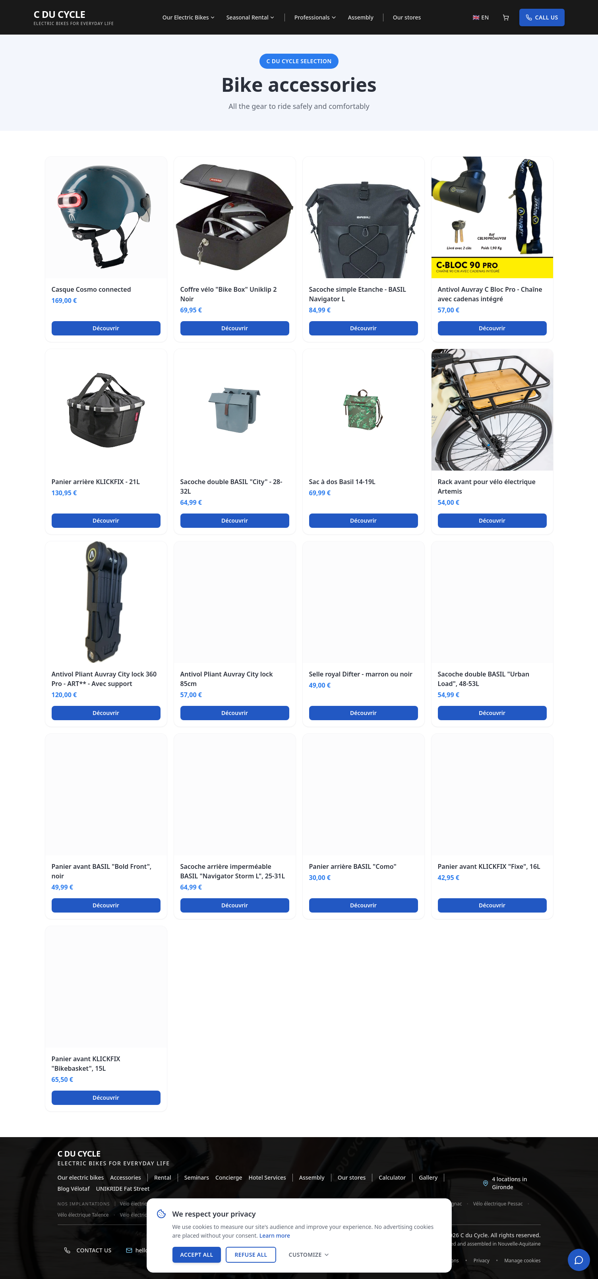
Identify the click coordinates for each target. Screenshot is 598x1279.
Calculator (392, 1177)
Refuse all (250, 1254)
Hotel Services (267, 1177)
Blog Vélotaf (74, 1188)
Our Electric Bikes (189, 17)
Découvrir (106, 328)
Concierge (228, 1177)
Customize (309, 1254)
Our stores (407, 17)
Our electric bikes (81, 1177)
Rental (162, 1177)
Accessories (125, 1177)
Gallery (428, 1177)
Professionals (315, 17)
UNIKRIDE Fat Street (122, 1188)
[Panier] (506, 17)
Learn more (274, 1235)
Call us (542, 17)
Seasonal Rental (250, 17)
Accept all (196, 1254)
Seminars (196, 1177)
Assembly (361, 17)
